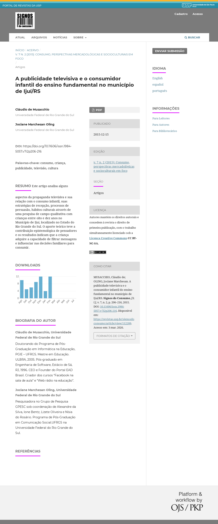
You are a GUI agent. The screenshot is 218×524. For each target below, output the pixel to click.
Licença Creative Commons (108, 238)
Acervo (33, 50)
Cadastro (181, 14)
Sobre (78, 37)
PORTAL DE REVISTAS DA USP (22, 5)
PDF (98, 110)
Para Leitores (161, 118)
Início (19, 50)
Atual (20, 37)
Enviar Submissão (169, 51)
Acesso (198, 14)
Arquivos (39, 37)
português (159, 91)
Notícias (60, 37)
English (157, 78)
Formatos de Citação (113, 336)
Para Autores (160, 124)
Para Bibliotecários (164, 131)
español (157, 84)
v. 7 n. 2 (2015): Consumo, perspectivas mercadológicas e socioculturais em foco (74, 56)
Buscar (192, 37)
